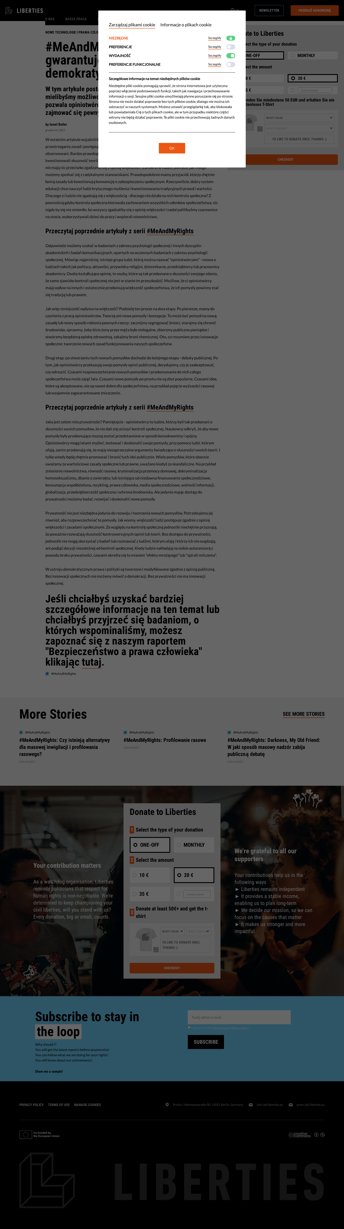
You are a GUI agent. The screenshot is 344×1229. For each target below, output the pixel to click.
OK (172, 148)
